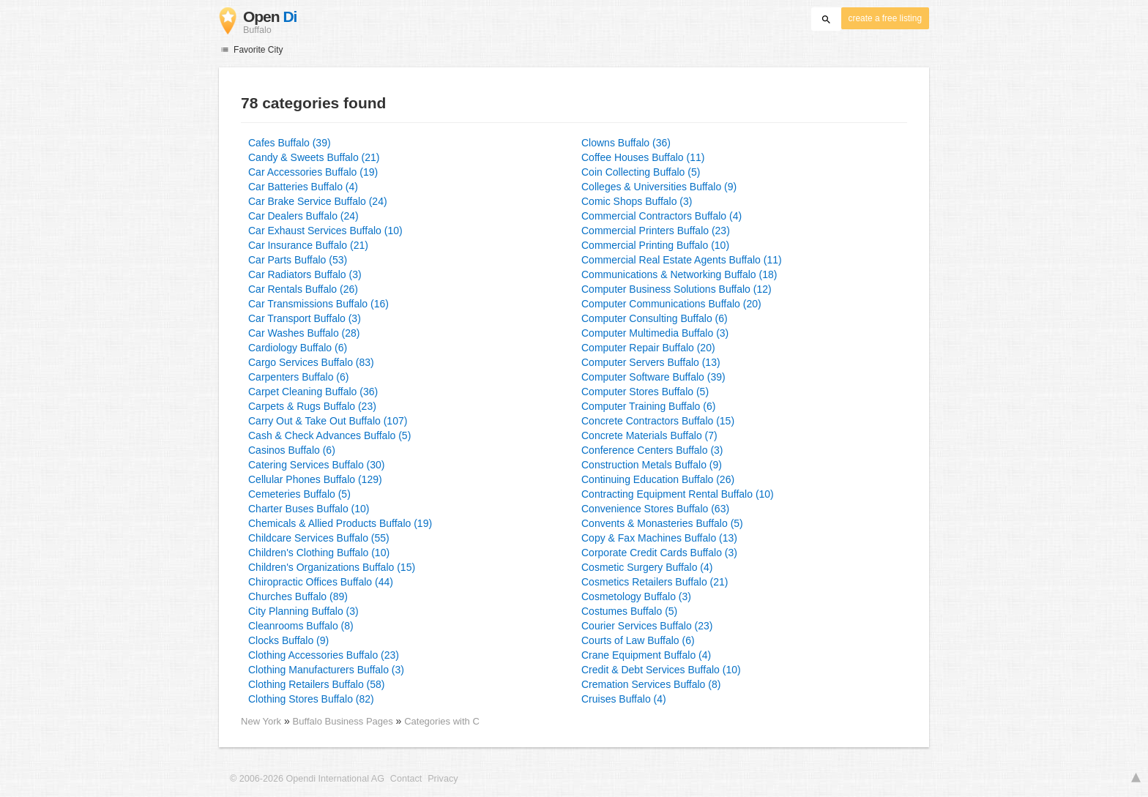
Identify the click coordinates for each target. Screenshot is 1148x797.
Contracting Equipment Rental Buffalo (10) (677, 494)
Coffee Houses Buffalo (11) (642, 157)
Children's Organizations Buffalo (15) (331, 567)
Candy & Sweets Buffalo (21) (314, 157)
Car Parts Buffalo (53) (297, 260)
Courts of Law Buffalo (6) (638, 640)
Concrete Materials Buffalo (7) (649, 435)
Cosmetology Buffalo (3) (636, 596)
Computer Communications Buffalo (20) (671, 304)
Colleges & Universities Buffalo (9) (659, 186)
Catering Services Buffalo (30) (316, 465)
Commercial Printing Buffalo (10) (655, 245)
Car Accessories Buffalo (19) (313, 172)
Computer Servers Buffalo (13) (650, 362)
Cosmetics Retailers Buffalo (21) (654, 582)
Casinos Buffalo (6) (291, 450)
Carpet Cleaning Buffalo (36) (313, 391)
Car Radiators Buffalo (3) (305, 274)
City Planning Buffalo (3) (303, 611)
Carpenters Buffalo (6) (298, 377)
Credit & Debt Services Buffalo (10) (661, 670)
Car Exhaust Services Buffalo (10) (325, 230)
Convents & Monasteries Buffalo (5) (662, 523)
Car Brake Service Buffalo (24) (317, 201)
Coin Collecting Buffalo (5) (640, 172)
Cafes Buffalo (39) (289, 143)
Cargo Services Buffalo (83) (311, 362)
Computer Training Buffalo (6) (648, 406)
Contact (406, 779)
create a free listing (885, 18)
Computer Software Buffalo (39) (653, 377)
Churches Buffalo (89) (298, 596)
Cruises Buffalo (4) (623, 699)
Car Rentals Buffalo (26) (303, 289)
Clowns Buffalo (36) (626, 143)
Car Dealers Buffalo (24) (303, 216)
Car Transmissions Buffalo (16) (318, 304)
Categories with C (442, 721)
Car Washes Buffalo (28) (304, 333)
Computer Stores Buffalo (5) (645, 391)
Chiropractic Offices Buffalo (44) (320, 582)
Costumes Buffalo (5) (629, 611)
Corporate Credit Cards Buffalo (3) (659, 552)
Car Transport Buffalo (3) (304, 318)
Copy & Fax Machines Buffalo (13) (659, 538)
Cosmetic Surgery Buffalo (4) (646, 567)
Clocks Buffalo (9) (288, 640)
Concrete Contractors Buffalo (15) (657, 421)
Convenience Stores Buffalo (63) (655, 509)
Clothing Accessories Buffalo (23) (323, 655)
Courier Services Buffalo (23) (646, 626)
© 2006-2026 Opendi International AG (307, 779)
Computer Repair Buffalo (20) (648, 347)
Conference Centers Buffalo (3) (652, 450)
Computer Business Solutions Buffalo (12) (676, 289)
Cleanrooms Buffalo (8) (301, 626)
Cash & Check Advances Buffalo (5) (329, 435)
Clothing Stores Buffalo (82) (311, 699)
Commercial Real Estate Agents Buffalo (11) (681, 260)
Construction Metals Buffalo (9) (651, 465)
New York (261, 721)
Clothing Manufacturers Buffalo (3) (326, 670)
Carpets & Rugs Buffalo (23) (312, 406)
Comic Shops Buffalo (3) (636, 201)
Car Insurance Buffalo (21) (308, 245)
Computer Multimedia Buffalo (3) (654, 333)
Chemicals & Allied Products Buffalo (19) (340, 523)
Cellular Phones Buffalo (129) (315, 479)
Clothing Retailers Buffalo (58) (316, 684)
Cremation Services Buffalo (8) (650, 684)
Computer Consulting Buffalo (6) (654, 318)
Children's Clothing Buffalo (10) (319, 552)
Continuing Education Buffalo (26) (657, 479)
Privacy (443, 779)
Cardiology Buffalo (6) (297, 347)
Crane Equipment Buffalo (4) (646, 655)
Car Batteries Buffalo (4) (303, 186)
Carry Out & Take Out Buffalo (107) (327, 421)
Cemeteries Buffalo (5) (299, 494)
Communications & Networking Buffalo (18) (679, 274)
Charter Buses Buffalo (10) (309, 509)
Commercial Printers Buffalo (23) (655, 230)
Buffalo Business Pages (344, 721)
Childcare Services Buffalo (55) (319, 538)
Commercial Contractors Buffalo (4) (661, 216)
